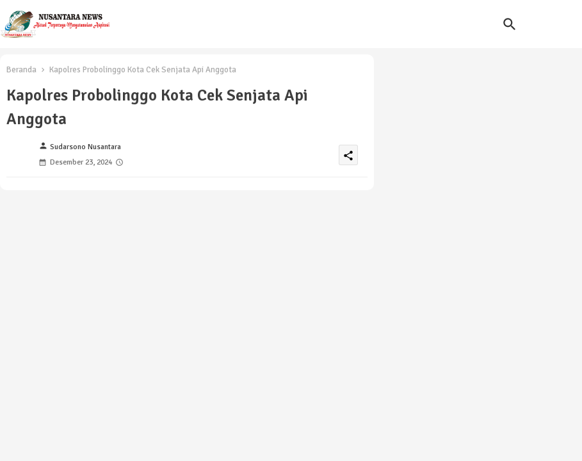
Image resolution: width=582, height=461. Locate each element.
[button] (509, 24)
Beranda (21, 70)
